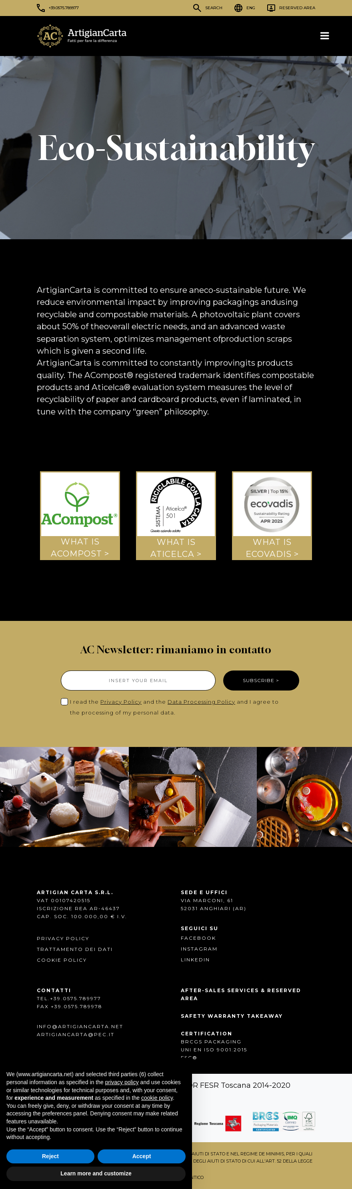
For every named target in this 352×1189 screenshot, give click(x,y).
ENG (250, 7)
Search (213, 7)
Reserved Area (297, 7)
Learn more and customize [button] (95, 1173)
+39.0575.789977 (64, 7)
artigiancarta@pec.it (75, 1034)
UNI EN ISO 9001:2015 (214, 1050)
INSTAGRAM (199, 949)
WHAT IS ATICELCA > (176, 547)
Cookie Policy (62, 960)
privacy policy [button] (122, 1082)
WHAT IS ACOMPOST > (80, 547)
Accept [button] (141, 1156)
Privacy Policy (121, 702)
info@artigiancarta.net (80, 1026)
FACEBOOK (198, 938)
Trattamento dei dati (75, 949)
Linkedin (195, 960)
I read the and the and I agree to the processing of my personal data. (174, 707)
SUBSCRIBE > (261, 680)
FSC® (189, 1058)
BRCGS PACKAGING (211, 1042)
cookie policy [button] (157, 1098)
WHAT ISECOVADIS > (272, 547)
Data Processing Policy (201, 702)
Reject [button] (50, 1156)
